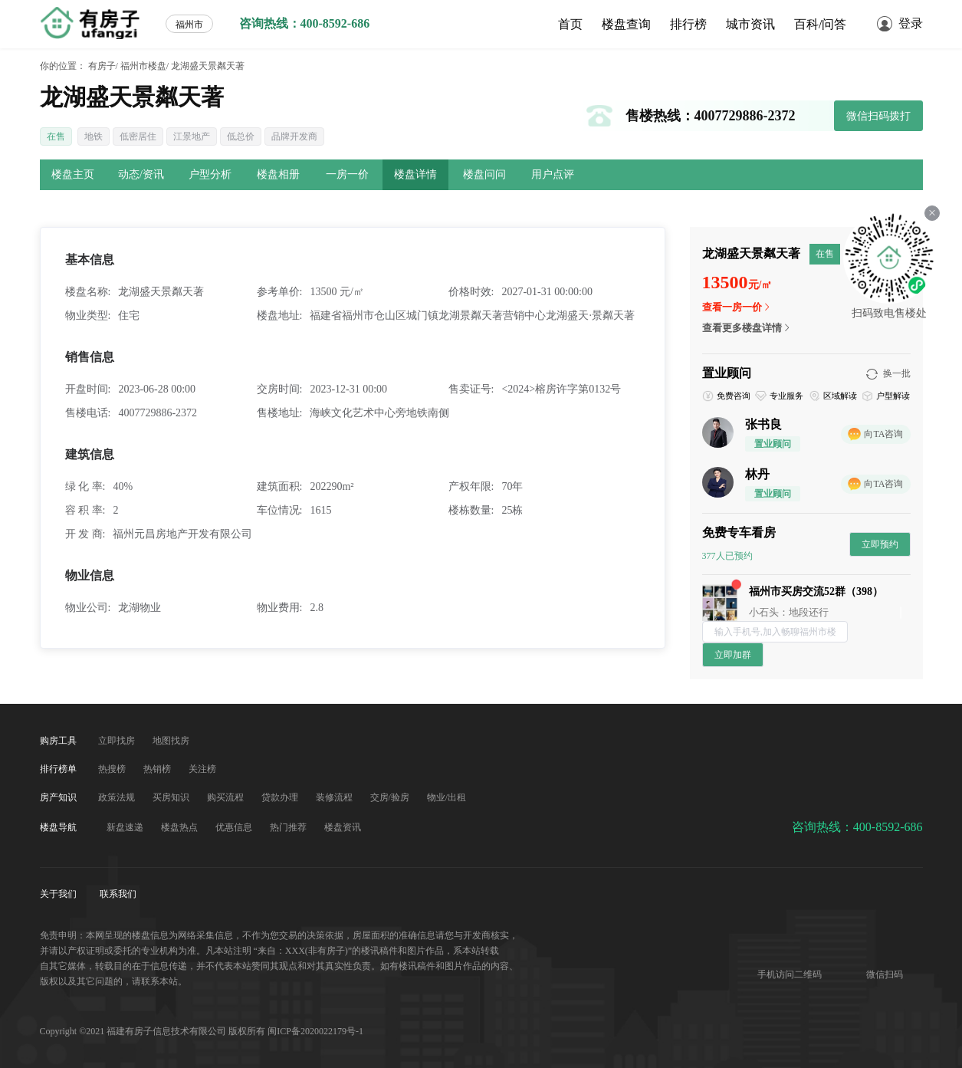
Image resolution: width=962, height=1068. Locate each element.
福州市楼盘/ (144, 66)
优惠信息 (234, 827)
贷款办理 (280, 797)
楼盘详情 (415, 174)
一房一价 (347, 174)
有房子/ (103, 66)
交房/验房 (391, 797)
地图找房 (171, 740)
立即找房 (117, 740)
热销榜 (158, 769)
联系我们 (118, 894)
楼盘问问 (484, 174)
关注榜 (202, 769)
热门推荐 (289, 827)
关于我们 (59, 894)
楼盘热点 (180, 827)
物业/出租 (446, 797)
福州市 (189, 24)
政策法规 (117, 797)
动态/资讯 (141, 174)
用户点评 (552, 174)
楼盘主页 (72, 174)
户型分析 (210, 174)
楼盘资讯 (342, 827)
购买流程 (226, 797)
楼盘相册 (278, 174)
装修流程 (335, 797)
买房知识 (172, 797)
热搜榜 (113, 769)
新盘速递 (126, 827)
